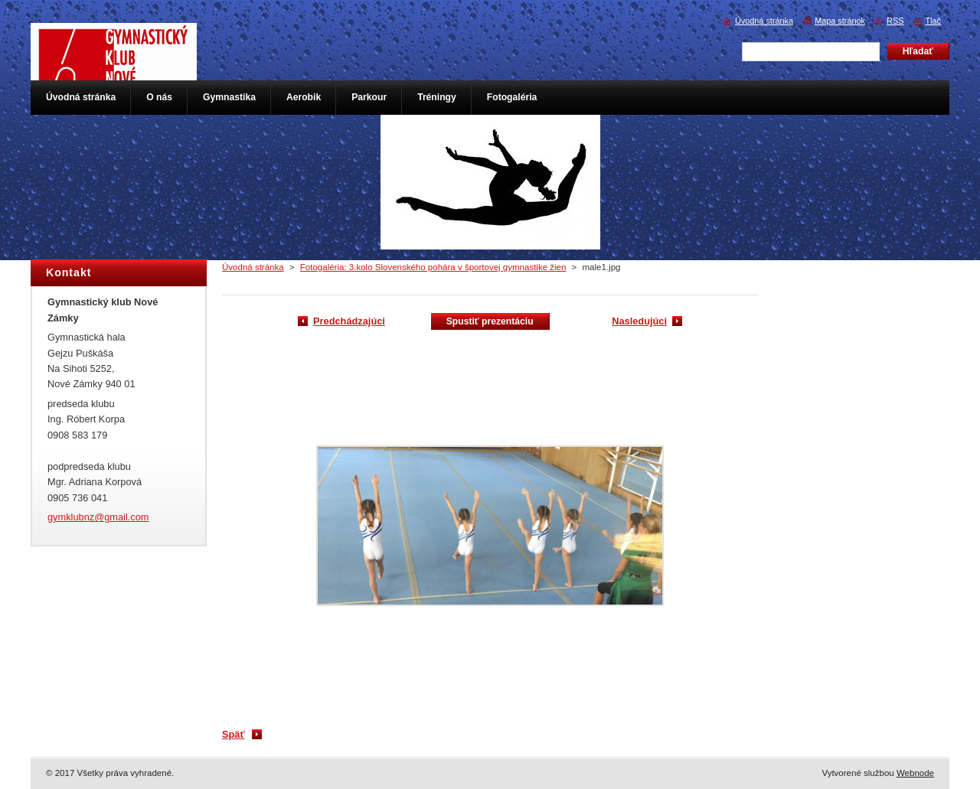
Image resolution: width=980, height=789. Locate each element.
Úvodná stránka (253, 267)
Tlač (933, 20)
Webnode (915, 773)
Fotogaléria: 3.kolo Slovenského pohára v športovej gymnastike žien (433, 267)
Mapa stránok (840, 20)
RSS (895, 20)
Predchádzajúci (349, 321)
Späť (233, 734)
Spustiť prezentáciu (490, 321)
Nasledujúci (639, 321)
